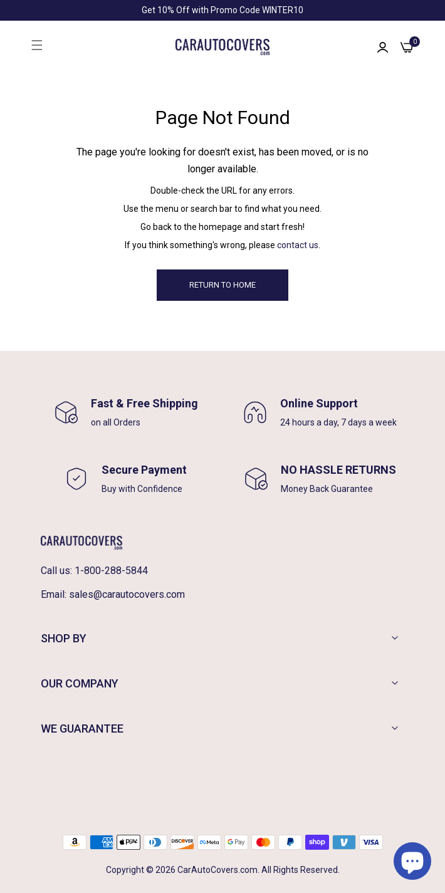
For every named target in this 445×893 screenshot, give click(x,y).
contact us (297, 245)
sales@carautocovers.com (127, 594)
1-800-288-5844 (111, 571)
